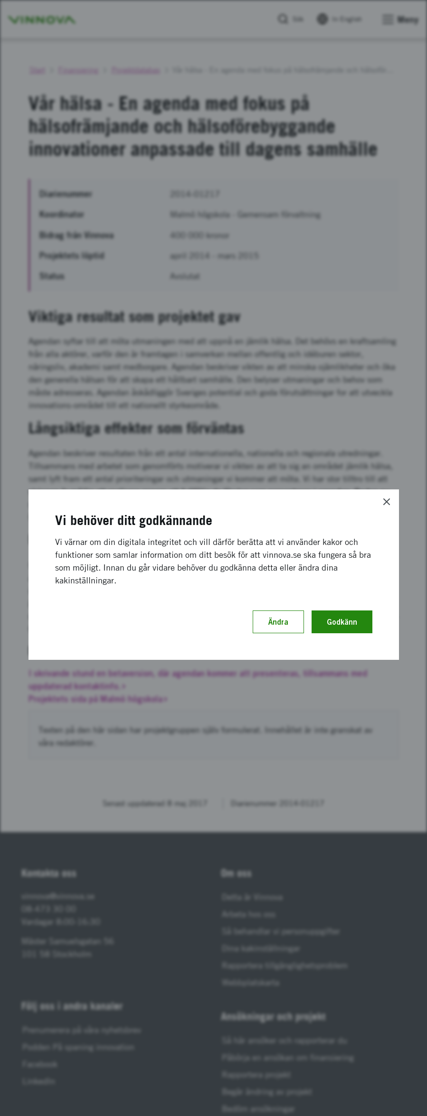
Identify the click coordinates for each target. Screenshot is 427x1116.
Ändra (278, 622)
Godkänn (342, 622)
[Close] (386, 501)
